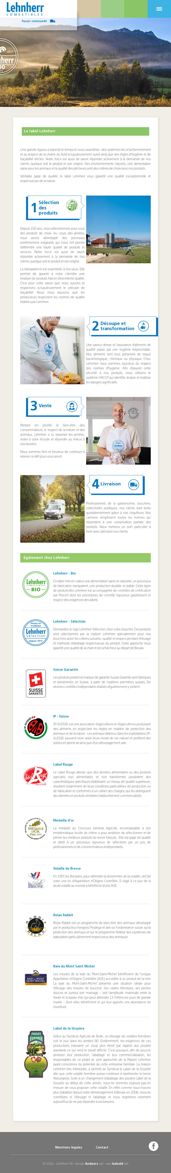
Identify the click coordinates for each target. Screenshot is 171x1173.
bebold (117, 1164)
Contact (102, 1147)
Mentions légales (68, 1147)
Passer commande (38, 21)
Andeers (91, 1164)
